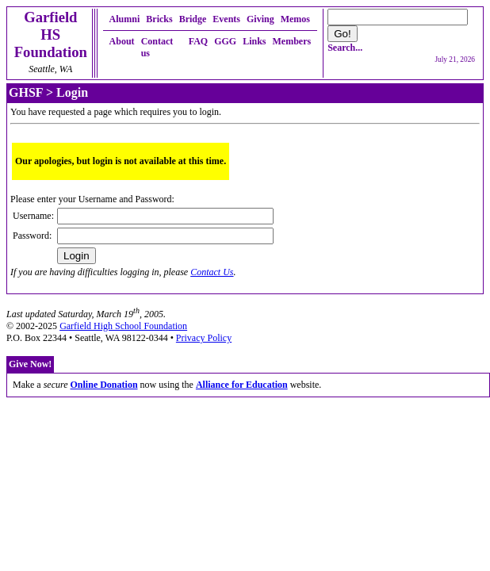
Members (292, 41)
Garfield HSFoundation (50, 34)
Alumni (124, 19)
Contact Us (211, 272)
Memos (295, 19)
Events (226, 19)
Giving (260, 19)
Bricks (159, 19)
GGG (225, 41)
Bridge (193, 19)
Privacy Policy (204, 337)
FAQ (198, 41)
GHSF (26, 92)
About (122, 41)
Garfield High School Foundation (123, 325)
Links (254, 41)
